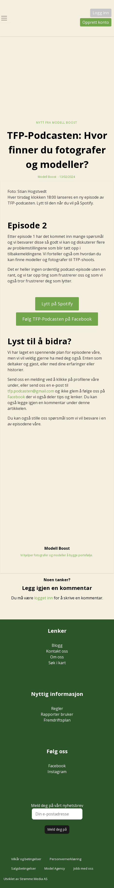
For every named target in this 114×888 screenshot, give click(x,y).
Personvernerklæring (65, 859)
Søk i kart (57, 662)
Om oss (57, 657)
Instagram (57, 771)
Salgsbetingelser (23, 868)
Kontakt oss (57, 651)
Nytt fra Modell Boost (56, 122)
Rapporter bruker (57, 714)
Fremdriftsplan (57, 720)
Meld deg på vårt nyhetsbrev (57, 811)
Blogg (57, 645)
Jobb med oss (83, 868)
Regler (57, 708)
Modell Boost (47, 177)
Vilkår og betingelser (26, 859)
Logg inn (101, 12)
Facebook (16, 396)
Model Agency (54, 868)
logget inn (43, 598)
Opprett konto (95, 22)
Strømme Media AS (34, 879)
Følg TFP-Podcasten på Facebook (57, 319)
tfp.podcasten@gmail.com (31, 391)
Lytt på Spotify (57, 304)
